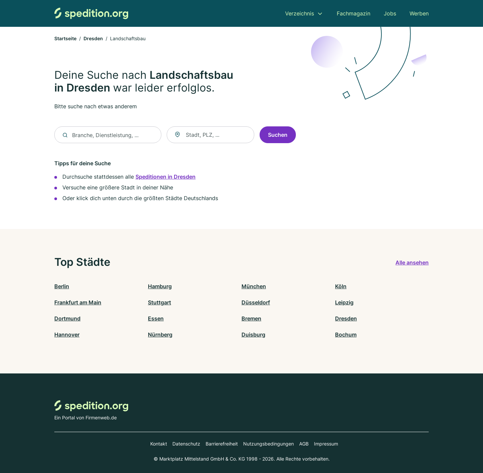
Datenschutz (186, 444)
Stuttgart (159, 302)
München (253, 286)
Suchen (277, 135)
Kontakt (158, 444)
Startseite (65, 38)
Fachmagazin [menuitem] (353, 13)
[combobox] (210, 135)
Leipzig (344, 302)
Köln (340, 286)
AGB (304, 444)
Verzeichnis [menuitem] (299, 13)
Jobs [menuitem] (390, 13)
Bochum (346, 334)
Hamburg (160, 286)
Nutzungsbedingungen (268, 444)
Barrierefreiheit (222, 444)
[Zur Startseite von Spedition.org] (91, 13)
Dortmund (67, 318)
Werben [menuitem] (419, 13)
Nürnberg (160, 334)
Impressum (326, 444)
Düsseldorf (255, 302)
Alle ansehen (412, 262)
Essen (156, 318)
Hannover (66, 334)
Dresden (93, 38)
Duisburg (253, 334)
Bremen (251, 318)
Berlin (61, 286)
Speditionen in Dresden (166, 177)
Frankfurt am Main (77, 302)
